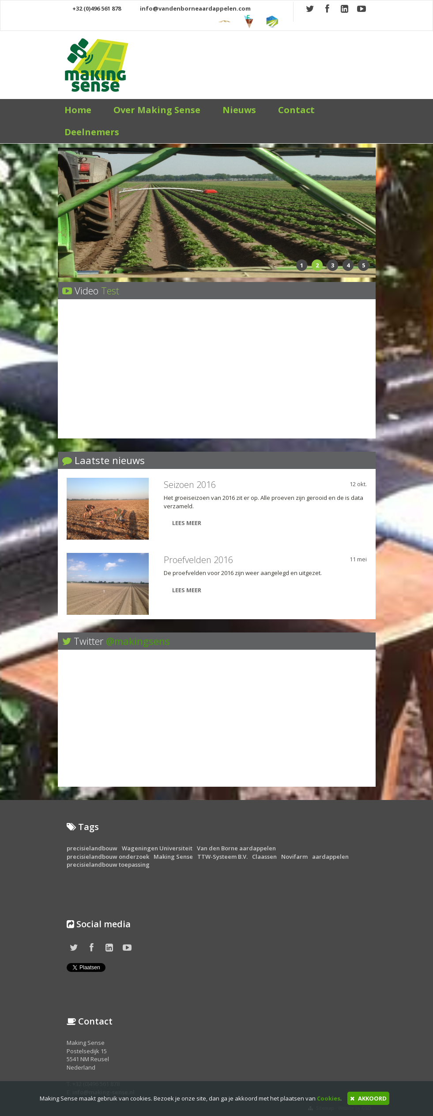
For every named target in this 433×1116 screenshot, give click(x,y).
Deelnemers (91, 132)
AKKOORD (368, 1098)
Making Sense (173, 857)
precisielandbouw (92, 848)
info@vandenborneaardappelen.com (191, 8)
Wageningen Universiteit (157, 848)
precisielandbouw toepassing (108, 864)
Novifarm (294, 857)
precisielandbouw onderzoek (108, 857)
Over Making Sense (156, 110)
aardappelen (330, 857)
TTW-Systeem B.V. (222, 857)
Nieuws (239, 110)
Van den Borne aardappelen (236, 848)
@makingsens (138, 641)
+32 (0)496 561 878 (92, 8)
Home (77, 110)
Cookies (328, 1098)
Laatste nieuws (110, 460)
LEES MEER (182, 523)
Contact (296, 110)
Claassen (264, 857)
